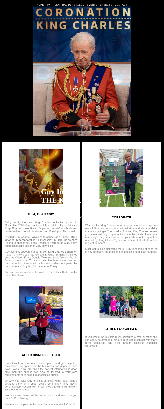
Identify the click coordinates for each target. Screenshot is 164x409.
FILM (56, 5)
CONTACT (121, 5)
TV (48, 5)
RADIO (66, 5)
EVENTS (92, 5)
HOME (40, 5)
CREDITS (106, 5)
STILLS (79, 5)
